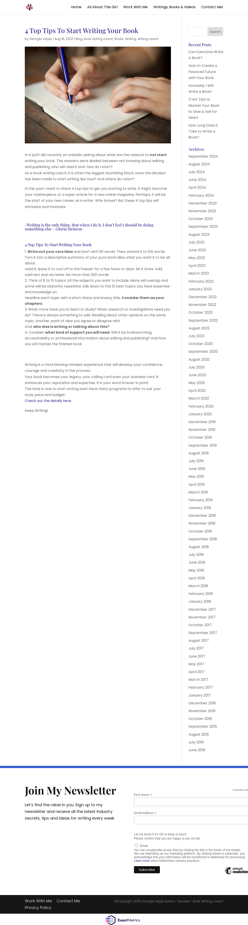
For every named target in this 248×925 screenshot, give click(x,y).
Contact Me (68, 901)
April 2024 (197, 187)
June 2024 (197, 179)
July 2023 (196, 242)
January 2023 (200, 289)
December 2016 (202, 703)
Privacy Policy (38, 908)
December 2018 (202, 515)
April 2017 (196, 671)
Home (76, 8)
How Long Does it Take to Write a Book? (203, 131)
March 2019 (198, 492)
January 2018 (199, 601)
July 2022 (196, 336)
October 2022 (200, 312)
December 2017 (202, 609)
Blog (79, 39)
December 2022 (202, 296)
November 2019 (201, 429)
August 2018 (198, 546)
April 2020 (197, 390)
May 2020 (196, 382)
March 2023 (198, 273)
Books (119, 39)
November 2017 (201, 617)
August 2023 (198, 234)
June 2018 (196, 562)
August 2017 (198, 640)
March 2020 (198, 398)
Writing (130, 39)
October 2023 (200, 218)
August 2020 (199, 359)
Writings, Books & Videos (174, 8)
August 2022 (198, 328)
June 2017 (196, 656)
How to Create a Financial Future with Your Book (202, 71)
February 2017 (200, 687)
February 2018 (200, 593)
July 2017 (196, 648)
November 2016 (201, 710)
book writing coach (98, 39)
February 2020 (201, 406)
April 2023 (196, 265)
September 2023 (203, 226)
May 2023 (196, 257)
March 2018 (198, 585)
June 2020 (197, 375)
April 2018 (196, 578)
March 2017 (198, 679)
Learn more (142, 860)
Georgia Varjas (40, 39)
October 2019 (200, 437)
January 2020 (200, 414)
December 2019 (202, 421)
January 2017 (199, 695)
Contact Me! (212, 8)
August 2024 (199, 164)
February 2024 (201, 195)
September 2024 (203, 156)
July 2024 (196, 171)
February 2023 (200, 281)
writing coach (148, 39)
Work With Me (135, 8)
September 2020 (203, 351)
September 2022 (203, 320)
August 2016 (198, 734)
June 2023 (197, 250)
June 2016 (196, 750)
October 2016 (200, 718)
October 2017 (200, 625)
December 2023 (202, 203)
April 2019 (196, 484)
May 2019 (196, 476)
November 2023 (202, 211)
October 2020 (200, 343)
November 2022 (202, 304)
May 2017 (196, 664)
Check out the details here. (48, 400)
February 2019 (200, 500)
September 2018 (202, 539)
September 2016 (202, 726)
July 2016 (196, 742)
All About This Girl (102, 8)
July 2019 (195, 460)
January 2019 (199, 507)
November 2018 (201, 523)
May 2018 (196, 570)
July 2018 (196, 554)
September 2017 (202, 632)
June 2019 (196, 468)
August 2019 (198, 453)
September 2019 (202, 445)
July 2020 (196, 367)
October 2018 (200, 531)
